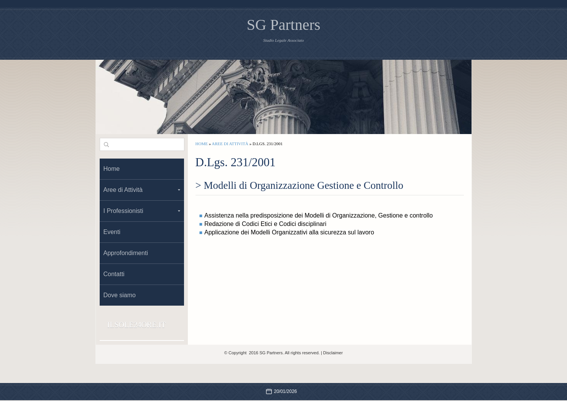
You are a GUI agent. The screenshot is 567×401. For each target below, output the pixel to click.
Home (202, 143)
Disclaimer (333, 352)
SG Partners (283, 24)
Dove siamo (120, 295)
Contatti (114, 274)
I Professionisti (142, 211)
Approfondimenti (126, 253)
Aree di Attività (230, 143)
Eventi (112, 232)
